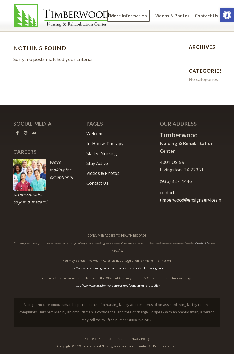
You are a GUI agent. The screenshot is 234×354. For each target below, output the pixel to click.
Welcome (95, 134)
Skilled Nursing (101, 153)
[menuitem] (128, 15)
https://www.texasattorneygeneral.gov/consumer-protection (117, 285)
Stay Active (97, 163)
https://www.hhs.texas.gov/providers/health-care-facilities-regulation (117, 268)
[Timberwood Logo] (62, 15)
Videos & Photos (102, 173)
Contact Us (97, 183)
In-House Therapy (104, 144)
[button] (227, 15)
